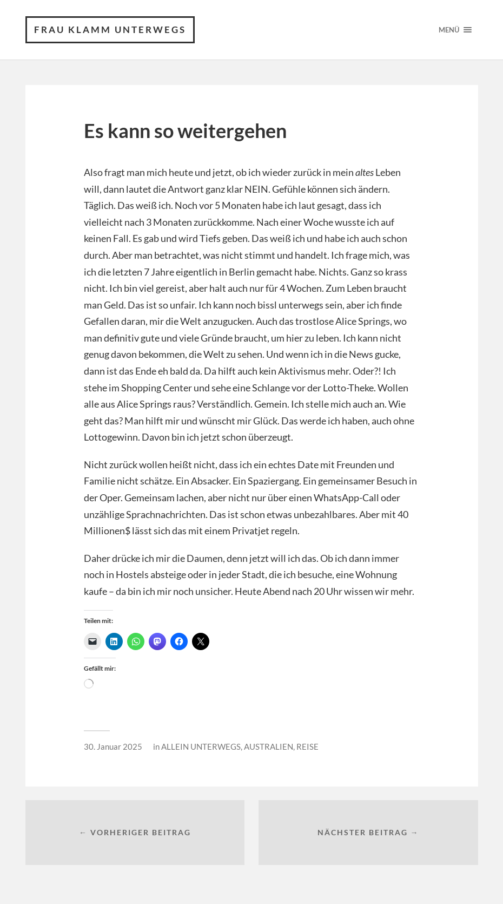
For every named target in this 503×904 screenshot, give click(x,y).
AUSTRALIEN (268, 746)
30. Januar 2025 (113, 746)
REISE (307, 746)
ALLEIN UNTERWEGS (201, 746)
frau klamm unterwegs (110, 29)
